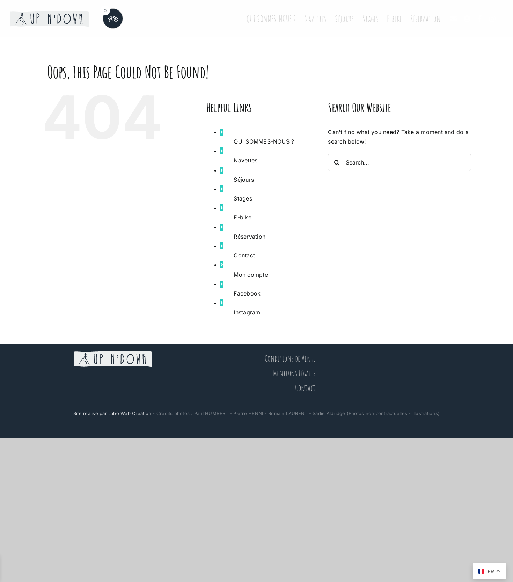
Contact (244, 255)
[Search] (336, 162)
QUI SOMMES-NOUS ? (264, 141)
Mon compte (251, 274)
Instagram (247, 312)
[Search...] (399, 162)
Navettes (245, 160)
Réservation (249, 236)
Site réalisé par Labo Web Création (112, 413)
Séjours (244, 179)
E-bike (242, 217)
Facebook (247, 293)
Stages (243, 198)
